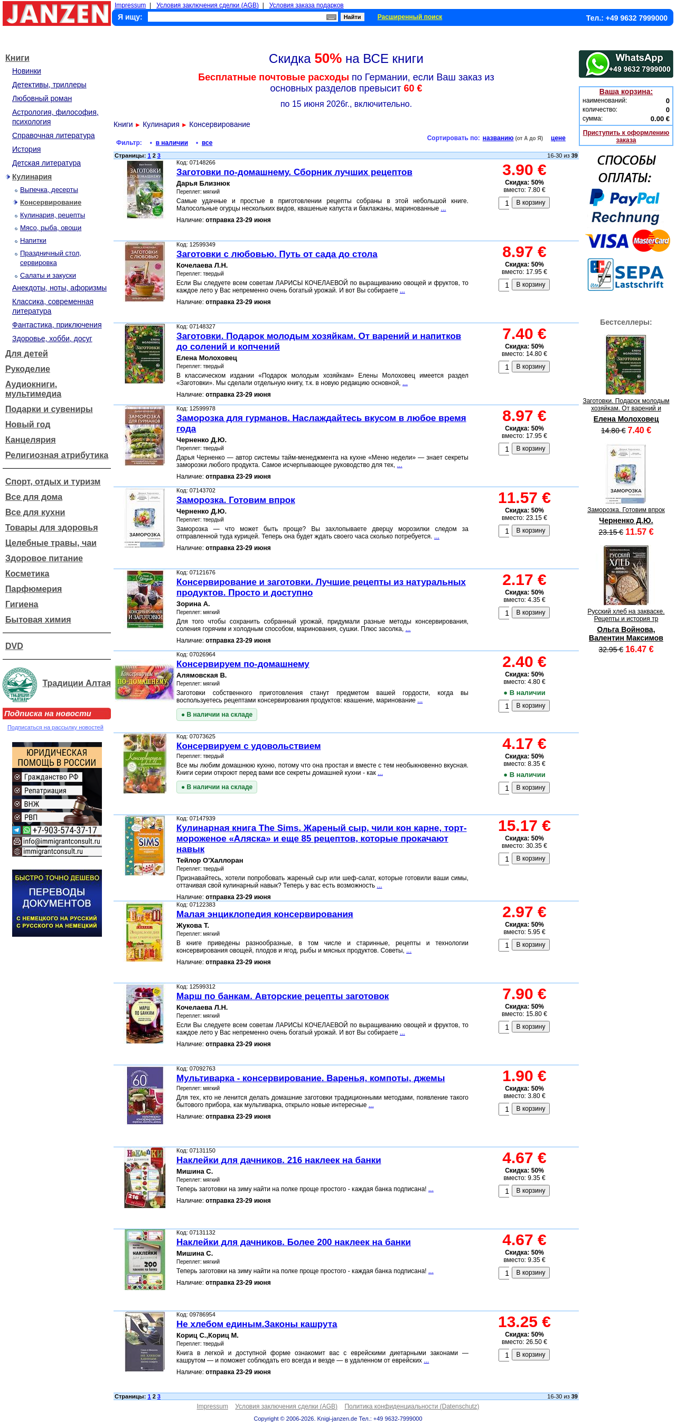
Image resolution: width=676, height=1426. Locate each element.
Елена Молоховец (626, 419)
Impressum (130, 5)
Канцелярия (30, 439)
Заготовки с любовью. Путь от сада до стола (277, 254)
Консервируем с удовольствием (248, 746)
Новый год (27, 424)
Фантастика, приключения (56, 325)
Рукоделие (27, 368)
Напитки (33, 240)
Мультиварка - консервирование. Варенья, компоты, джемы (310, 1078)
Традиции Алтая (76, 683)
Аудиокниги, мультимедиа (33, 389)
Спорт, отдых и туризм (52, 481)
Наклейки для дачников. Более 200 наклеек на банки (293, 1242)
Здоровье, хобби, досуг (52, 338)
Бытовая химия (38, 619)
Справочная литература (53, 135)
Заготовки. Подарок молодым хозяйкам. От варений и (626, 404)
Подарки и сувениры (49, 409)
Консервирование (50, 202)
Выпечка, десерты (49, 190)
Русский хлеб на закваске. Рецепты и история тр (626, 615)
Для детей (26, 353)
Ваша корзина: (626, 91)
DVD (14, 646)
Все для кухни (35, 512)
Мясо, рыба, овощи (50, 228)
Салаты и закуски (48, 275)
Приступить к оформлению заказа (626, 136)
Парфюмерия (33, 588)
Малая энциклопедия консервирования (264, 914)
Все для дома (33, 496)
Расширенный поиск (410, 17)
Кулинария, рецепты (52, 215)
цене (558, 138)
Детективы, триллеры (49, 84)
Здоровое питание (44, 558)
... (443, 208)
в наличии (172, 143)
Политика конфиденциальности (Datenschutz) (411, 1406)
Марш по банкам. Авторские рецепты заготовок (282, 996)
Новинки (26, 71)
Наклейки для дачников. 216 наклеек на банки (278, 1160)
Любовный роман (42, 98)
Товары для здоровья (51, 527)
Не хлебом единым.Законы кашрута (256, 1324)
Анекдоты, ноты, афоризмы (59, 288)
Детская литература (46, 163)
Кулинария (32, 176)
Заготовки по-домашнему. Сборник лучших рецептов (294, 172)
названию (498, 138)
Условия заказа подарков (306, 5)
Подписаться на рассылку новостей (55, 727)
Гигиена (21, 604)
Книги (17, 57)
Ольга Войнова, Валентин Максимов (626, 633)
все (207, 143)
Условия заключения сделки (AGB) (207, 5)
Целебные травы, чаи (51, 542)
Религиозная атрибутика (56, 455)
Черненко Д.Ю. (626, 520)
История (26, 149)
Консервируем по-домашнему (242, 664)
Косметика (27, 573)
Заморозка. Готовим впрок (235, 500)
